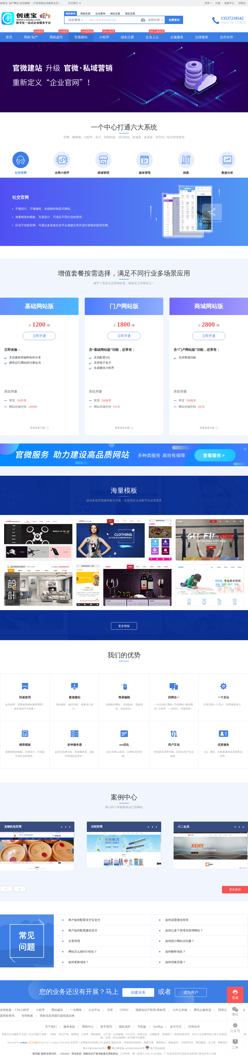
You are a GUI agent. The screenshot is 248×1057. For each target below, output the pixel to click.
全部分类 (155, 20)
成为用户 (190, 992)
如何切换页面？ (175, 962)
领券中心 (229, 3)
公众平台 (94, 1009)
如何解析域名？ (175, 951)
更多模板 (124, 626)
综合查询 (76, 20)
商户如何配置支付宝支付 (84, 920)
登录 (207, 3)
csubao (23, 1042)
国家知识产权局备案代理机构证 (100, 1053)
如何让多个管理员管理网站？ (184, 930)
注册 (217, 3)
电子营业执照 (155, 1048)
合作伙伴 (226, 37)
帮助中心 (88, 1026)
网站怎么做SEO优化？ (82, 951)
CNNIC (124, 1009)
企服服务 (177, 37)
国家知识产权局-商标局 (151, 1009)
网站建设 (57, 1009)
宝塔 (110, 1009)
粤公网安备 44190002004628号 (126, 1048)
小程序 (104, 37)
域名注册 (115, 13)
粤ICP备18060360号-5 (94, 1048)
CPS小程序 (22, 1009)
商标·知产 (31, 37)
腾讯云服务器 (202, 1009)
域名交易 (130, 13)
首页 (9, 37)
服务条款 (69, 1026)
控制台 (242, 3)
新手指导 (106, 1026)
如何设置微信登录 (176, 920)
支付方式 (175, 1026)
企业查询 (100, 13)
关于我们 (51, 1026)
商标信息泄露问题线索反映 (57, 1015)
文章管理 (74, 941)
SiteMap (158, 1026)
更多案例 (235, 889)
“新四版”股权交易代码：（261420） (51, 1053)
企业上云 (152, 37)
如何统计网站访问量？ (179, 941)
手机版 (141, 1026)
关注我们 (74, 3)
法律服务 (201, 37)
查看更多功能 (39, 428)
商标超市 (56, 37)
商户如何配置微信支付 (82, 930)
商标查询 (70, 13)
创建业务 (138, 992)
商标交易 (85, 13)
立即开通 (39, 336)
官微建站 (81, 37)
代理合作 (194, 1026)
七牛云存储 (180, 1009)
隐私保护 (125, 1026)
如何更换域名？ (78, 962)
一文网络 (76, 1009)
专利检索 (27, 1015)
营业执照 (76, 1053)
